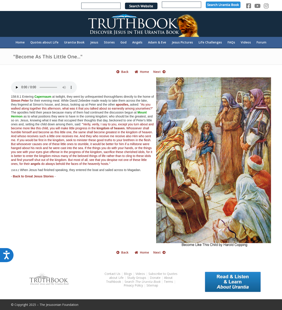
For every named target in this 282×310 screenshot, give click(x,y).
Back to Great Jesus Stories (33, 176)
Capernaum (42, 96)
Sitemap (152, 285)
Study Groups (137, 278)
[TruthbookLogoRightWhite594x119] (141, 24)
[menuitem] (20, 42)
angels (35, 164)
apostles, (122, 104)
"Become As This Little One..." (48, 56)
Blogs (128, 274)
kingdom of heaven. (111, 128)
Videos (140, 274)
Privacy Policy (133, 285)
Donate (155, 278)
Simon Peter (20, 100)
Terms (168, 281)
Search (143, 281)
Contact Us (112, 274)
